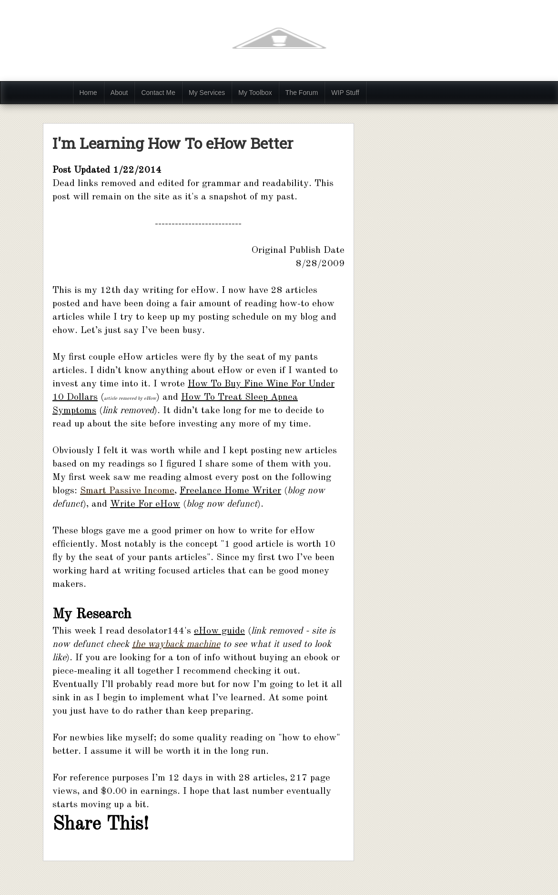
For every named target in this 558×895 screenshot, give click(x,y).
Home (88, 92)
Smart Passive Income (127, 491)
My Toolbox (255, 92)
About (119, 92)
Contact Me (158, 92)
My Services (207, 92)
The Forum (301, 92)
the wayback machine (176, 644)
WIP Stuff (345, 92)
